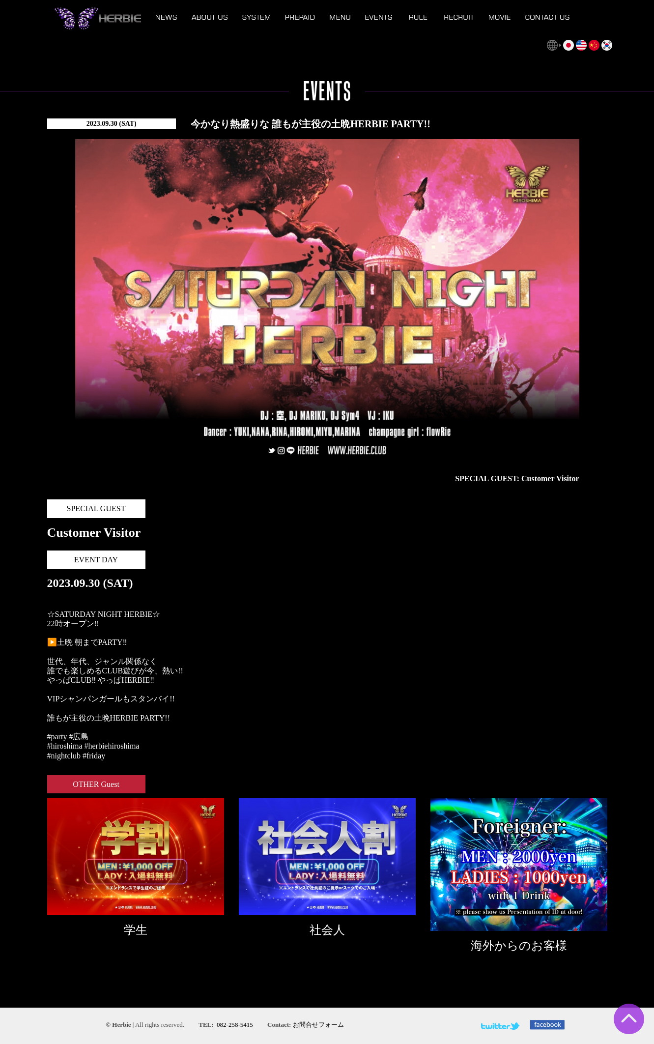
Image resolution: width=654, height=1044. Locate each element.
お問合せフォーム (318, 1024)
